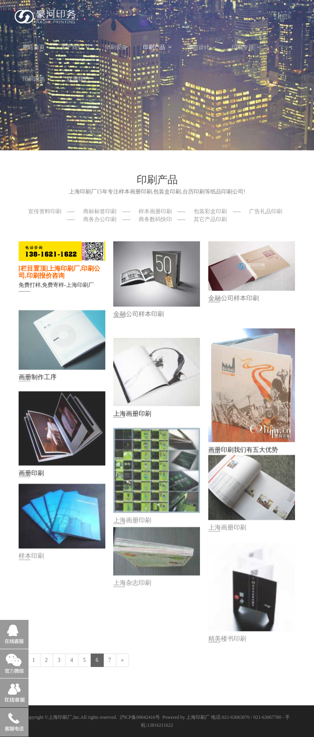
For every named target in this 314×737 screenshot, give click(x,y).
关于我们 (75, 47)
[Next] (122, 660)
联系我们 (78, 79)
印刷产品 (157, 47)
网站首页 (34, 47)
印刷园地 (37, 79)
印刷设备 (116, 47)
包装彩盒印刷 (210, 211)
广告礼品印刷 (265, 211)
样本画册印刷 (155, 211)
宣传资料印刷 (44, 211)
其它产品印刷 (210, 219)
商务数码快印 (155, 219)
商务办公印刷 (99, 219)
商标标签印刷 (99, 211)
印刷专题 (246, 47)
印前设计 (201, 47)
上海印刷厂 (60, 717)
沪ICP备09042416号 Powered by (153, 717)
